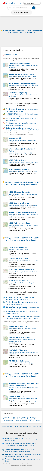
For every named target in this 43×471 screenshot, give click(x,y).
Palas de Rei (28, 261)
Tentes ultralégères (15, 114)
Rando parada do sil (16, 396)
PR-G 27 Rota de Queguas (19, 361)
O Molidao (35, 272)
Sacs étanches (12, 118)
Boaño (34, 76)
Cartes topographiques (16, 307)
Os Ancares (23, 339)
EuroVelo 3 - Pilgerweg (18, 93)
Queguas (31, 363)
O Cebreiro (18, 341)
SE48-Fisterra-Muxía (17, 160)
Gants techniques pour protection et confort (21, 303)
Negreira (29, 205)
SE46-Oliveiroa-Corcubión (19, 192)
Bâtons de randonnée (16, 128)
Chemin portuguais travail (19, 64)
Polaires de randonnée (15, 459)
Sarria (21, 283)
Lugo (21, 272)
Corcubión (29, 171)
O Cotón (35, 205)
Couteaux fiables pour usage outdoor (21, 124)
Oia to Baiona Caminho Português (22, 84)
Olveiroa (34, 194)
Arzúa (21, 225)
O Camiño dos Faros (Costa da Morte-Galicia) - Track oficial (24, 385)
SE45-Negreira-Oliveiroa (19, 203)
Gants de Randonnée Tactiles (18, 450)
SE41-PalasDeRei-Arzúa (18, 259)
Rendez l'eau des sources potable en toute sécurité (20, 298)
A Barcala (23, 205)
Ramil (34, 328)
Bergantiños (23, 76)
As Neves (30, 140)
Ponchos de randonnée (16, 311)
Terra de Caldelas (25, 398)
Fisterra (22, 162)
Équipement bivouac (15, 109)
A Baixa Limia (24, 363)
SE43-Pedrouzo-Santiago (19, 223)
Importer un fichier (21, 12)
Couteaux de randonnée (17, 123)
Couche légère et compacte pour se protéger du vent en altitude (23, 455)
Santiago (22, 65)
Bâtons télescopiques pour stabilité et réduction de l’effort (22, 129)
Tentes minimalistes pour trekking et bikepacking (22, 115)
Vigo (21, 153)
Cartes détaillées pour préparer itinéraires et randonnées (23, 308)
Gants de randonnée (15, 302)
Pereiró (30, 153)
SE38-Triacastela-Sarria (18, 326)
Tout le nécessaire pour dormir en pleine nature (22, 110)
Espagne (11, 65)
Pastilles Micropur (14, 297)
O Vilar (35, 171)
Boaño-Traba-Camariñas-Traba (21, 74)
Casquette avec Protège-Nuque (19, 443)
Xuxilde (36, 261)
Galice (17, 65)
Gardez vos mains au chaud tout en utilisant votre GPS (22, 451)
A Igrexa (35, 225)
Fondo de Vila (12, 400)
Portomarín (27, 272)
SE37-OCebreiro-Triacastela (20, 337)
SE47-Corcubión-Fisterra (19, 169)
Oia (30, 85)
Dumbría (28, 194)
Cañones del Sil (15, 138)
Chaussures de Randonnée (18, 316)
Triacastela (28, 328)
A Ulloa (22, 261)
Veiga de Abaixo (34, 283)
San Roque (34, 162)
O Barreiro (35, 85)
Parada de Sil (35, 398)
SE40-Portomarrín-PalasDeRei (21, 270)
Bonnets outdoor (12, 438)
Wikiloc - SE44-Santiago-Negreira (22, 212)
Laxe (29, 76)
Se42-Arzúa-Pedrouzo (18, 248)
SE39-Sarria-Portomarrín (19, 281)
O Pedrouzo (28, 225)
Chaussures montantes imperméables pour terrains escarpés (23, 317)
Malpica (30, 388)
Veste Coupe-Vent (13, 454)
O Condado (23, 140)
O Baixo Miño (23, 85)
